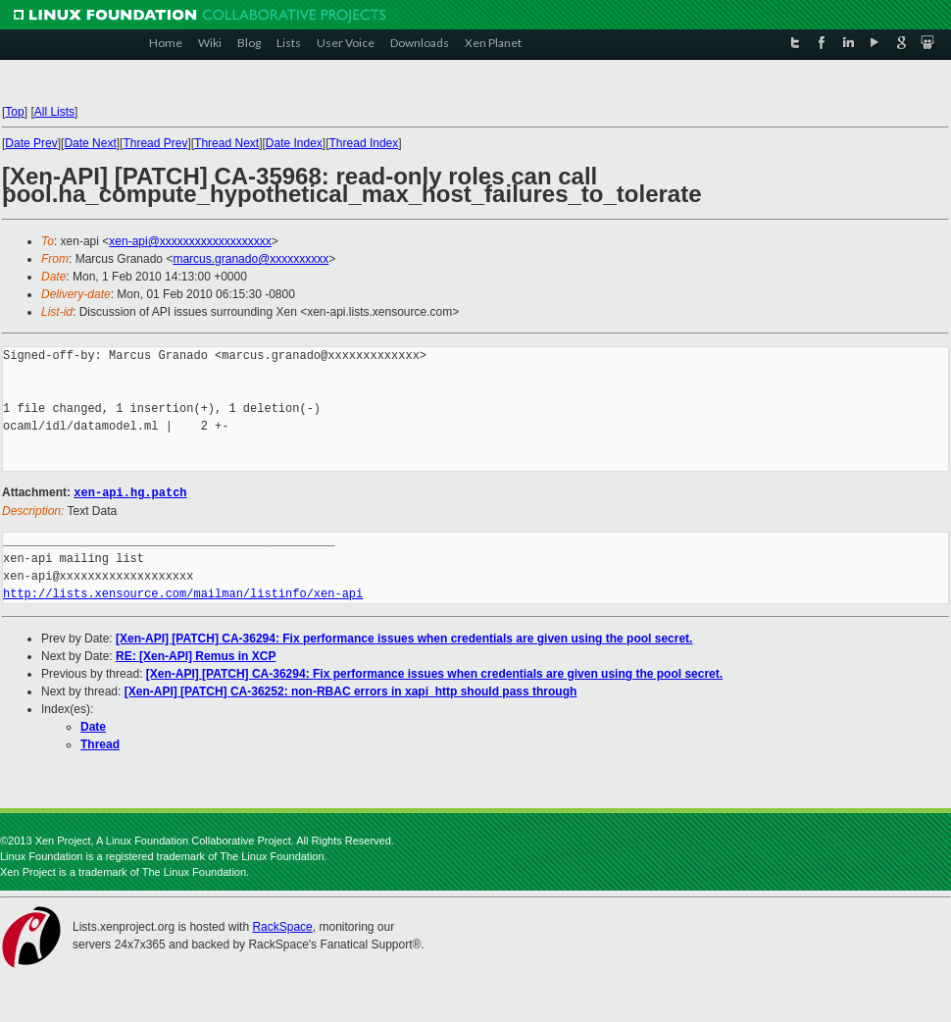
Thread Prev (155, 143)
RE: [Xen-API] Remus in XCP (195, 655)
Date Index (294, 143)
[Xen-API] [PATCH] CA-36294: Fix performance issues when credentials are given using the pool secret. (404, 637)
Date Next (90, 143)
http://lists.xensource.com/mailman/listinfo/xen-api (183, 593)
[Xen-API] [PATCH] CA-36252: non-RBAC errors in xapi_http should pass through (351, 690)
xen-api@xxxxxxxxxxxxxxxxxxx (190, 241)
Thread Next (226, 143)
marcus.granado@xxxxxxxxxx (250, 259)
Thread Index (364, 143)
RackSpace (282, 926)
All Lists (54, 112)
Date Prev (31, 143)
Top (14, 112)
